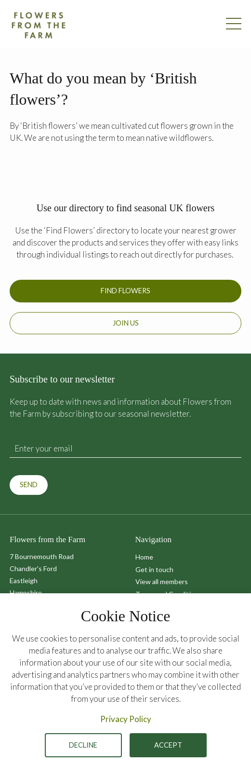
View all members (161, 581)
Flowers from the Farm (38, 25)
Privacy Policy (125, 719)
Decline (83, 745)
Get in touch (154, 569)
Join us (126, 323)
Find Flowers (125, 291)
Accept (168, 745)
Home (144, 557)
